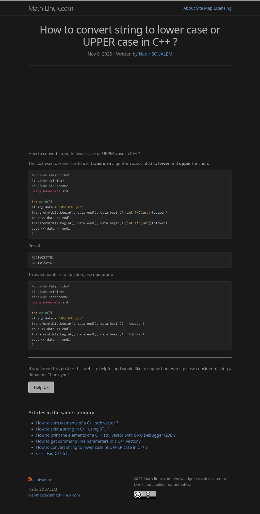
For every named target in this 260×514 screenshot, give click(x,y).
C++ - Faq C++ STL (53, 453)
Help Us (41, 387)
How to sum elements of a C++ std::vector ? (77, 423)
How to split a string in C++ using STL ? (72, 429)
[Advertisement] (130, 108)
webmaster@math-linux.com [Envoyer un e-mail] (54, 495)
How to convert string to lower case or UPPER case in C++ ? (92, 447)
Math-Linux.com (50, 8)
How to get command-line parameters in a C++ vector (88, 441)
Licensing (223, 8)
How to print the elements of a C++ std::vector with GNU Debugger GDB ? (105, 435)
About (189, 8)
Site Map (204, 8)
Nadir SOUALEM (155, 54)
